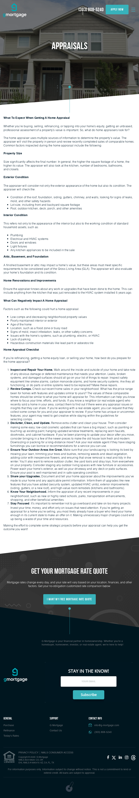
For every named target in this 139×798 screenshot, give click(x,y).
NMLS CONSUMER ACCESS (57, 752)
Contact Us (56, 730)
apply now (117, 9)
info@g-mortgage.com (106, 725)
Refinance (9, 730)
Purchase (8, 725)
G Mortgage (56, 725)
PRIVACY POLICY (28, 752)
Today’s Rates (11, 736)
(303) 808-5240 (91, 9)
